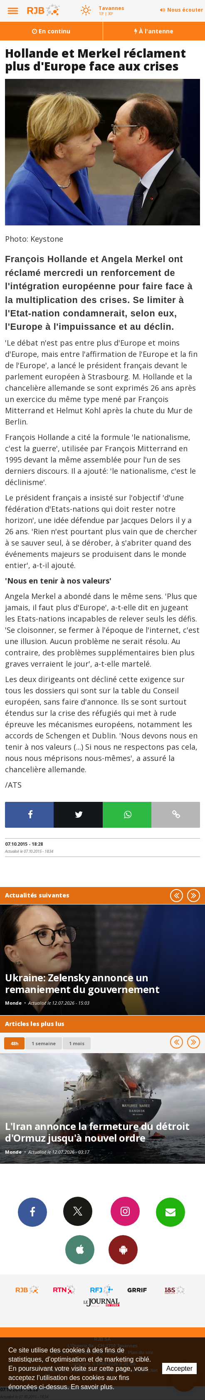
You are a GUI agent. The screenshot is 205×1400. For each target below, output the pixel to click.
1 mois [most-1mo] (76, 1043)
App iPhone (79, 1249)
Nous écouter (185, 9)
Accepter (179, 1368)
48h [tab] (14, 1043)
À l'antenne (153, 31)
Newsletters (170, 1212)
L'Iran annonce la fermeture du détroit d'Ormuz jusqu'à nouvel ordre (97, 1132)
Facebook (32, 1212)
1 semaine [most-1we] (44, 1043)
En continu (51, 31)
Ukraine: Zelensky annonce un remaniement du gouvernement (82, 983)
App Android (123, 1249)
